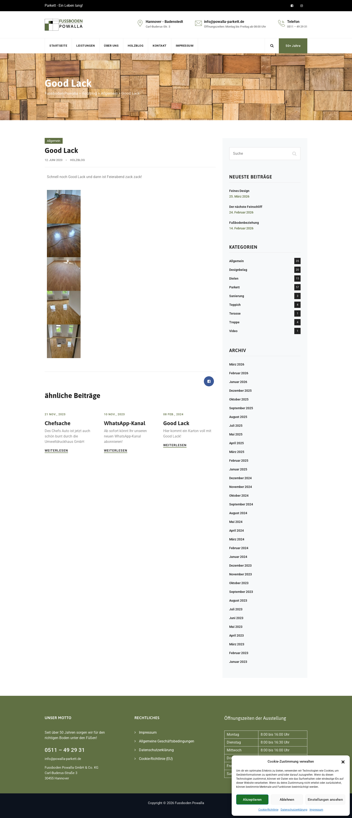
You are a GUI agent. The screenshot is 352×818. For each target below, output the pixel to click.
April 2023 (236, 635)
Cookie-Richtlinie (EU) (156, 759)
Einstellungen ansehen (325, 800)
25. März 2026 (239, 196)
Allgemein (53, 141)
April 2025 (236, 443)
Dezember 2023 (240, 565)
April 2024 (236, 530)
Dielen (233, 278)
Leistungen (85, 45)
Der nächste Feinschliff (245, 207)
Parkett (234, 287)
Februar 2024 (238, 548)
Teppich (235, 305)
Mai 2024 (235, 522)
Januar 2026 (238, 382)
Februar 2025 (238, 460)
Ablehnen (287, 800)
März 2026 (236, 364)
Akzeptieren (252, 800)
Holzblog (135, 45)
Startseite (58, 45)
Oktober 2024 (239, 495)
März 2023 (236, 644)
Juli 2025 (235, 425)
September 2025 (241, 408)
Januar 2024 (238, 557)
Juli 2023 (235, 609)
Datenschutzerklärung (294, 809)
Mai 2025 (235, 434)
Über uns (111, 45)
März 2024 (236, 539)
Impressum (316, 809)
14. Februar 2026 (241, 228)
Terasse (235, 313)
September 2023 (241, 592)
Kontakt (160, 45)
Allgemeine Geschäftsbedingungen (166, 741)
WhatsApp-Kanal (124, 423)
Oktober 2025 (239, 399)
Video (233, 331)
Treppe (234, 322)
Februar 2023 (238, 653)
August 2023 (238, 600)
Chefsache (57, 423)
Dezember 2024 (240, 478)
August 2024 (238, 513)
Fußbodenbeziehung (244, 222)
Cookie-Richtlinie (268, 809)
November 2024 (240, 487)
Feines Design (239, 191)
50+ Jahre (293, 46)
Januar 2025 (238, 469)
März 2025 (236, 452)
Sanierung (236, 296)
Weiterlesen (56, 450)
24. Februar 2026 (241, 212)
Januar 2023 (238, 662)
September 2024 (241, 504)
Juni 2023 (236, 618)
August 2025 (238, 417)
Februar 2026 (238, 373)
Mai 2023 (235, 627)
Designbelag (238, 270)
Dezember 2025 (240, 390)
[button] (343, 761)
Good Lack (176, 423)
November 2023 (240, 574)
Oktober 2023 (239, 583)
